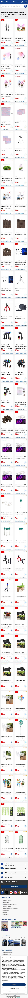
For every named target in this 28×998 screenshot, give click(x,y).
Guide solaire (6, 914)
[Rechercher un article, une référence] (14, 6)
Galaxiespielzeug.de (7, 952)
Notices (5, 912)
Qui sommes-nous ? (7, 900)
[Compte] (22, 2)
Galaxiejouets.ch (7, 954)
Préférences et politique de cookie (10, 908)
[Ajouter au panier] (11, 42)
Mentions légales (7, 906)
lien (14, 968)
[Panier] (26, 2)
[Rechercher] (25, 6)
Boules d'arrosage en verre (7, 717)
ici (7, 980)
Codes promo (6, 910)
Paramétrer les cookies (14, 988)
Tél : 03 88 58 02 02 (9, 865)
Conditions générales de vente (10, 904)
